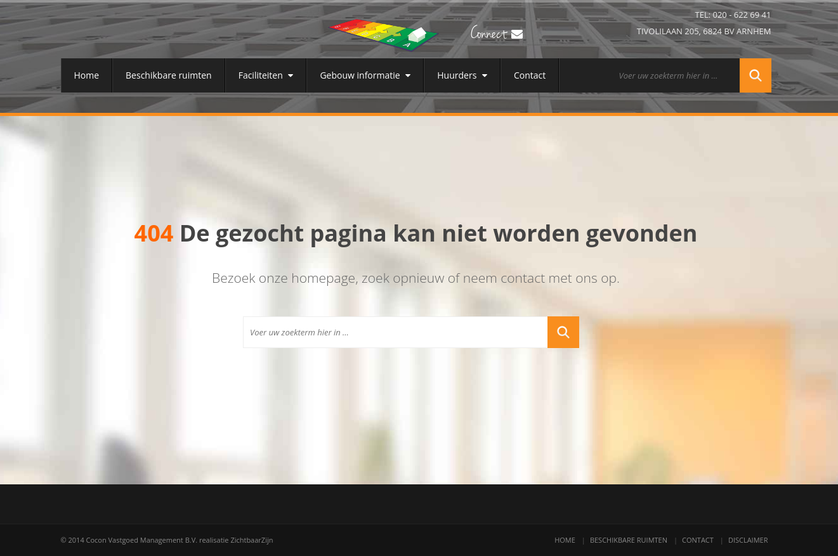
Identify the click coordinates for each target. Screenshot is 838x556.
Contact (530, 75)
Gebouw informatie (365, 75)
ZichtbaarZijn (251, 540)
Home (87, 75)
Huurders (462, 75)
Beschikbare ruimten (169, 75)
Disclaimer (748, 540)
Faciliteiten (266, 75)
